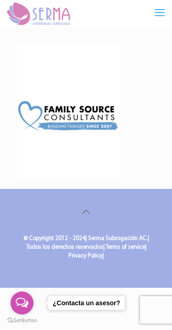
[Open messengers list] (22, 303)
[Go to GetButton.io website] (22, 321)
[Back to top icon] (86, 212)
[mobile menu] (159, 14)
